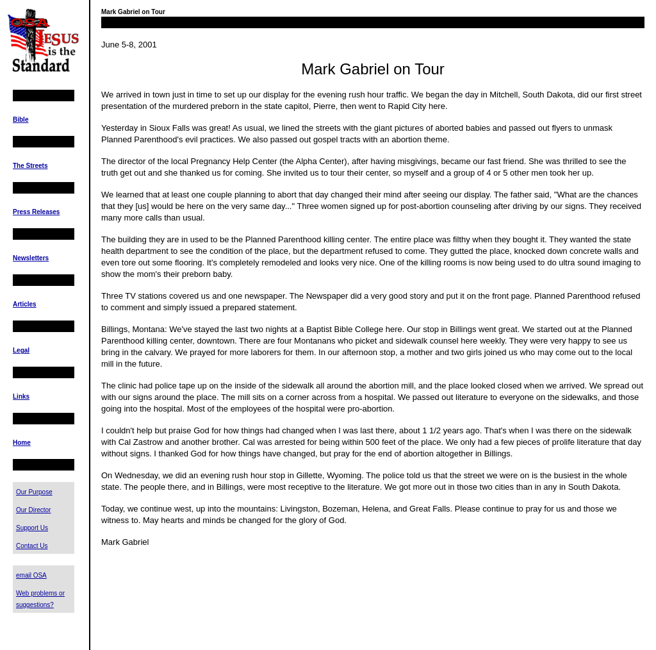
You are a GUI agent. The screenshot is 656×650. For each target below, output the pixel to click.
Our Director (33, 509)
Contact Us (31, 545)
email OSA (31, 575)
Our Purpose (34, 492)
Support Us (32, 527)
